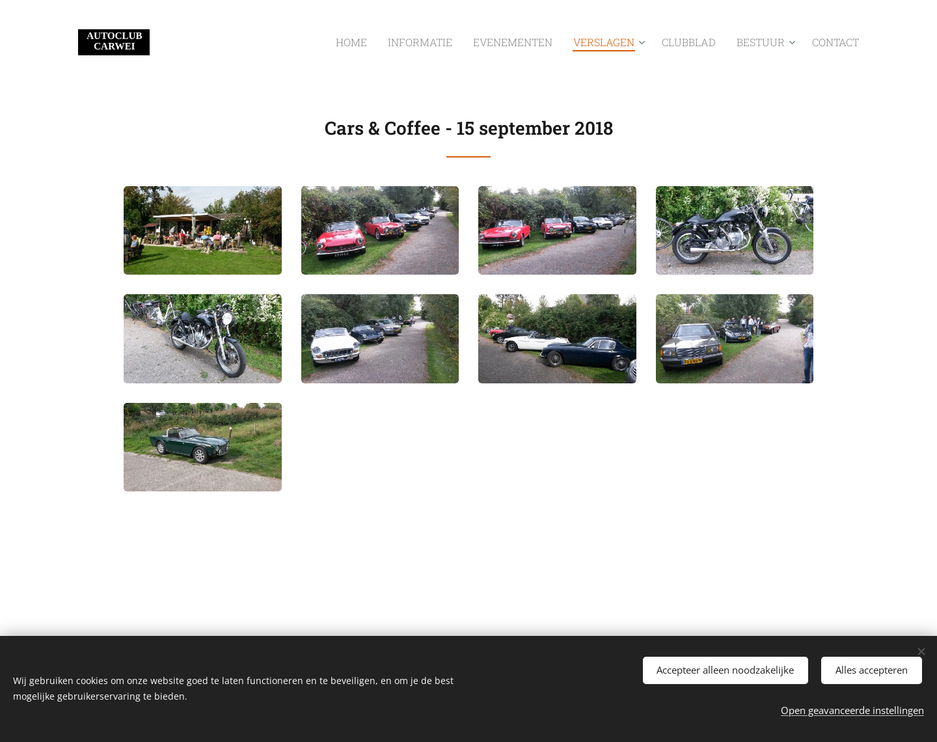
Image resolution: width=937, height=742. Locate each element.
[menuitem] (398, 42)
